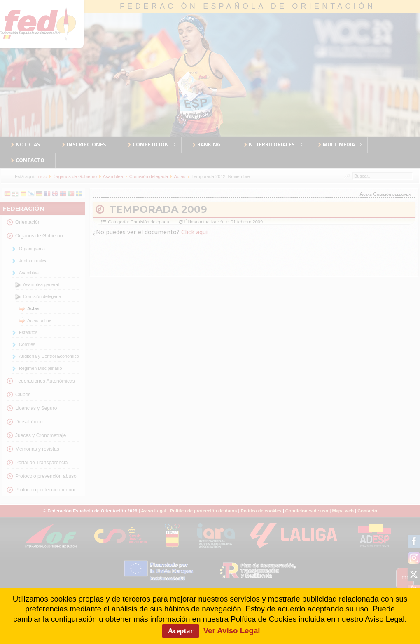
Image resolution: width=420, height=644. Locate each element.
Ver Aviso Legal (231, 630)
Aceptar (181, 631)
